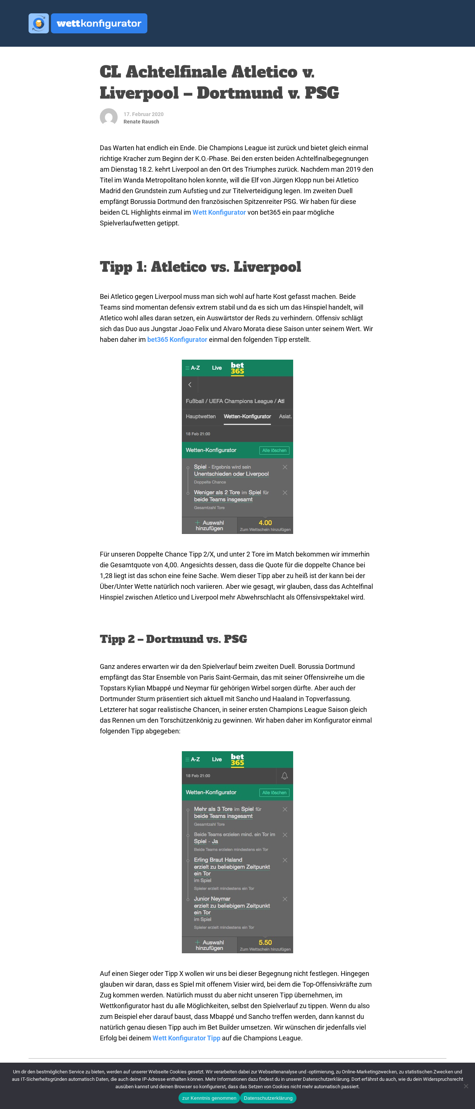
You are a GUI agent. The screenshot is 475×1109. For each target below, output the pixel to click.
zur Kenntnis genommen (209, 1098)
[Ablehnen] (465, 1086)
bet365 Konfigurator (177, 339)
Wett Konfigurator (219, 212)
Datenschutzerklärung (268, 1098)
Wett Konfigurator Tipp (186, 1038)
